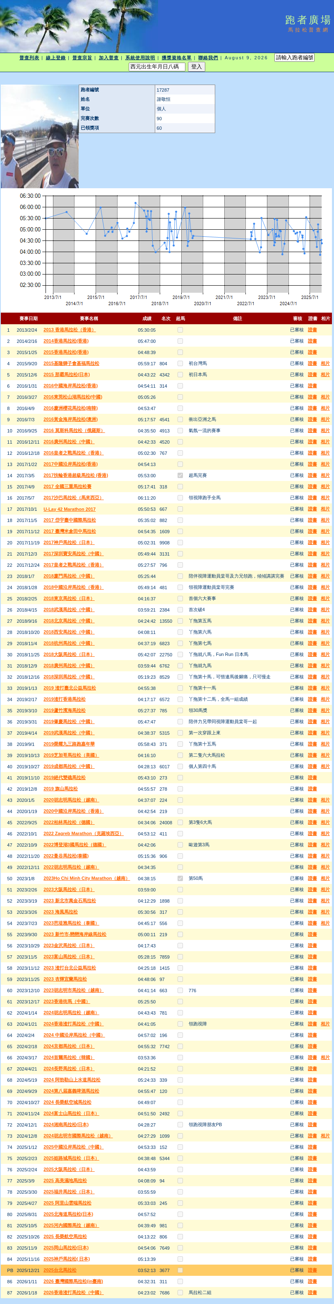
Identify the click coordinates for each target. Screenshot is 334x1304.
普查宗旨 (82, 57)
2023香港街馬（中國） (66, 1001)
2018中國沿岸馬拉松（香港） (73, 587)
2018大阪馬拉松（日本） (68, 654)
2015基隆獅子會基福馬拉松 (71, 363)
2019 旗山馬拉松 (60, 788)
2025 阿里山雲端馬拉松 (67, 1202)
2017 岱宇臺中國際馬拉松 (69, 519)
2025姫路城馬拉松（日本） (71, 1158)
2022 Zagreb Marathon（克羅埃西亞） (83, 833)
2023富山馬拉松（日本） (68, 956)
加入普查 (109, 57)
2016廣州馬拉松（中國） (68, 441)
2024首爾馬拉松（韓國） (68, 1057)
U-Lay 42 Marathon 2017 (69, 509)
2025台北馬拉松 (59, 1270)
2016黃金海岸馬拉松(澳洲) (70, 419)
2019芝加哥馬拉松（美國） (71, 755)
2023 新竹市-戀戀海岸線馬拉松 (74, 934)
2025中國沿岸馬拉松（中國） (73, 1146)
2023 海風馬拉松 (60, 911)
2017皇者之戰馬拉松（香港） (73, 564)
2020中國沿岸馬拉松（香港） (73, 811)
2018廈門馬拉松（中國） (68, 575)
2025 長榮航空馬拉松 (65, 1236)
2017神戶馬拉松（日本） (68, 542)
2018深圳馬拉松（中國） (68, 676)
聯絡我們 (208, 57)
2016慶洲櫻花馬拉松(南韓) (70, 408)
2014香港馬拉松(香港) (66, 340)
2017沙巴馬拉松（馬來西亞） (73, 497)
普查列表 (29, 57)
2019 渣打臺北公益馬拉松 (69, 687)
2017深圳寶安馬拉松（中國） (73, 553)
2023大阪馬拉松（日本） (68, 889)
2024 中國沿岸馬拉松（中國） (74, 1034)
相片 (325, 363)
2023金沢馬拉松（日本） (68, 945)
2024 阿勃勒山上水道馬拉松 (72, 1079)
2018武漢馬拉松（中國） (68, 609)
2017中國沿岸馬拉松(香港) (70, 463)
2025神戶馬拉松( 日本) (66, 1258)
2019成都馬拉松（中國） (68, 766)
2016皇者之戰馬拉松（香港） (73, 452)
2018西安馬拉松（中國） (68, 631)
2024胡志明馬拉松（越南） (71, 1012)
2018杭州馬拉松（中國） (68, 643)
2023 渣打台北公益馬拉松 (69, 967)
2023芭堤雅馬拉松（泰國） (71, 922)
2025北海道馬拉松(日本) (68, 1214)
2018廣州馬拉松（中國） (68, 665)
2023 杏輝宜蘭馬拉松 (65, 978)
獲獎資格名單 (177, 57)
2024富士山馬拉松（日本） (71, 1113)
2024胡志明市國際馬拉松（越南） (78, 1135)
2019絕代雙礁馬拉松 (64, 777)
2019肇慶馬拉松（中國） (68, 721)
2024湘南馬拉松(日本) (66, 1124)
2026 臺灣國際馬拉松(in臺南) (73, 1281)
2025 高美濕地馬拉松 (65, 1180)
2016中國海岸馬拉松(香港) (70, 385)
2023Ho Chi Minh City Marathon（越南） (86, 878)
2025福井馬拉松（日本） (68, 1191)
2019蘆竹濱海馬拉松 (64, 710)
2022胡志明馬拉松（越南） (71, 866)
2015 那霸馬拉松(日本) (66, 374)
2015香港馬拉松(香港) (66, 352)
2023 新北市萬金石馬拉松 (69, 900)
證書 (312, 329)
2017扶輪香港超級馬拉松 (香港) (75, 475)
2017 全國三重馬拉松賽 (67, 486)
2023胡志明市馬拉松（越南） (73, 990)
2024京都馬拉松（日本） (68, 1046)
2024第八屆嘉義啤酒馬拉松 (71, 1090)
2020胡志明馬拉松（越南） (71, 799)
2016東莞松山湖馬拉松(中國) (72, 396)
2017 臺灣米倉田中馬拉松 (69, 531)
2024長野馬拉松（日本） (68, 1068)
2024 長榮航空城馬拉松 (67, 1102)
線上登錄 (56, 57)
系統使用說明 (140, 57)
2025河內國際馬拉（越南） (71, 1225)
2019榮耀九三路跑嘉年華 (68, 743)
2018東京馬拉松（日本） (68, 598)
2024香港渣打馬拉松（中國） (73, 1023)
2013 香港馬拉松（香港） (69, 329)
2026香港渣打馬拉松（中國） (73, 1292)
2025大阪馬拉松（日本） (68, 1169)
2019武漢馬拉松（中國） (68, 732)
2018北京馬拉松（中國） (68, 620)
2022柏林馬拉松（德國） (68, 822)
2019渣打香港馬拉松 (64, 699)
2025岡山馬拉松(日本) (66, 1247)
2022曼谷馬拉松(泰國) (66, 855)
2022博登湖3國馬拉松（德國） (74, 844)
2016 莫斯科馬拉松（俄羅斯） (74, 430)
